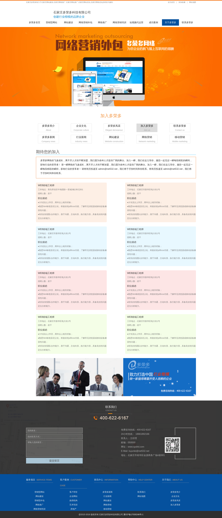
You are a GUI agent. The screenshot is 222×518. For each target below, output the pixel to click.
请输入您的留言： (54, 448)
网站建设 (68, 22)
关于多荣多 (170, 22)
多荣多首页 (34, 22)
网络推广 (102, 22)
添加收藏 (182, 2)
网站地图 (192, 2)
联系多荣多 (187, 22)
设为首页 (171, 2)
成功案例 (153, 22)
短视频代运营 (136, 22)
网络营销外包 (85, 22)
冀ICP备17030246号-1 (133, 514)
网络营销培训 (119, 22)
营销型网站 (51, 22)
